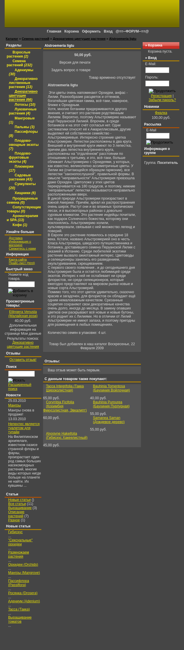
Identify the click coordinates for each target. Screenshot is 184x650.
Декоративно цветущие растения (79, 38)
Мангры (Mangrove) (24, 573)
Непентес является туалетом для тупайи (24, 428)
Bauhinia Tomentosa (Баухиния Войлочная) (111, 388)
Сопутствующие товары (24, 209)
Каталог (12, 38)
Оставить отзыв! (23, 360)
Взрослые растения (18, 54)
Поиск (11, 367)
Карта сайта (17, 259)
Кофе (20, 225)
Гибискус (15, 532)
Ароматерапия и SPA (22, 218)
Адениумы (21, 72)
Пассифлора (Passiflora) (18, 583)
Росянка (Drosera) (23, 593)
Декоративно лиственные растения (23, 83)
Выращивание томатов (20, 619)
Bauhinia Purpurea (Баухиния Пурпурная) (111, 404)
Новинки (151, 107)
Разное (14, 520)
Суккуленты (22, 186)
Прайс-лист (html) (22, 263)
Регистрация (161, 96)
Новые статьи (19, 500)
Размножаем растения (18, 554)
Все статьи (17, 504)
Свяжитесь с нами (22, 248)
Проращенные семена (22, 200)
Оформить (91, 31)
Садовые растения (20, 177)
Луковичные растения (22, 112)
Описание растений (16, 514)
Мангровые (22, 120)
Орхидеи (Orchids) (23, 565)
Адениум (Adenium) (24, 601)
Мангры (14, 405)
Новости (13, 395)
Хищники (25, 193)
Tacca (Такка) (19, 609)
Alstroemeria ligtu (123, 38)
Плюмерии (21, 168)
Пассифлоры (23, 134)
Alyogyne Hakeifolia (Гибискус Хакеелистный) (67, 435)
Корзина (155, 45)
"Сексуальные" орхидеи (20, 542)
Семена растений (35, 38)
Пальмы (24, 127)
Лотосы (25, 105)
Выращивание (20, 508)
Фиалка (161, 113)
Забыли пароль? (162, 100)
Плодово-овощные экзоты (23, 145)
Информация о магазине (20, 243)
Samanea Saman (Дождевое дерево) (109, 420)
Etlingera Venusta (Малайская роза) (23, 314)
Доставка (15, 238)
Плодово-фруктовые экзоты (20, 158)
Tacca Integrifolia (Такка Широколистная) (65, 388)
